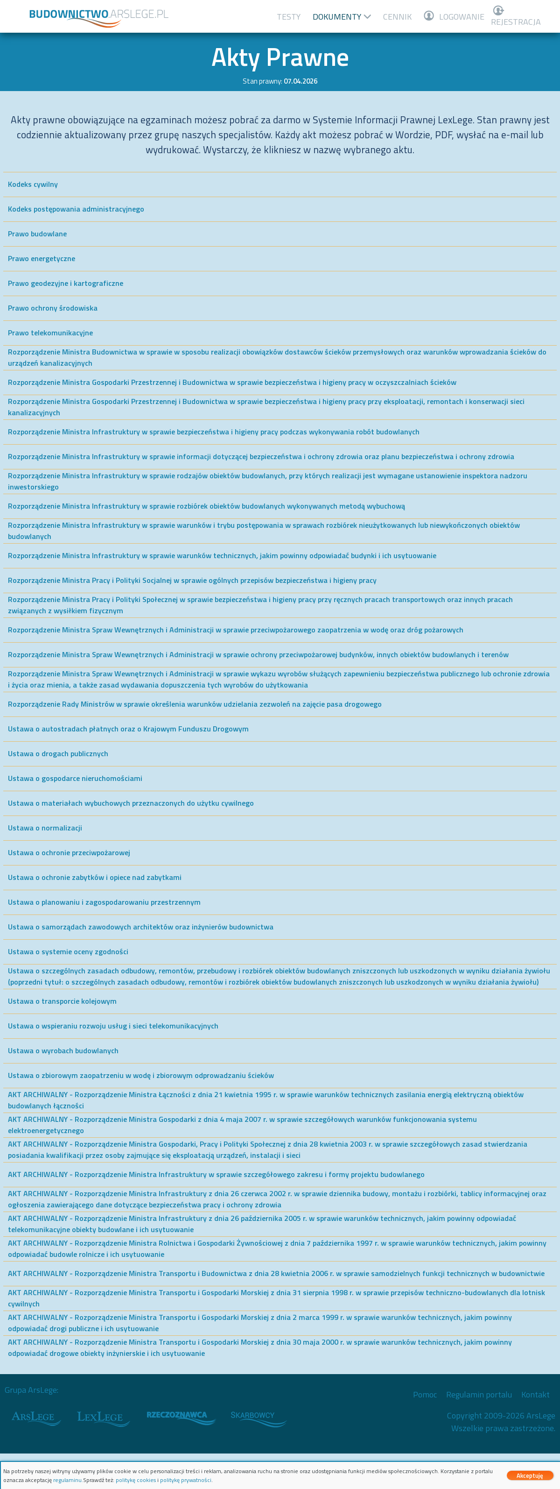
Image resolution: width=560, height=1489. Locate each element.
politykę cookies (136, 1479)
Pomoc (425, 1394)
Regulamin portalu (479, 1394)
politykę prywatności (185, 1479)
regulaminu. (68, 1479)
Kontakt (535, 1394)
